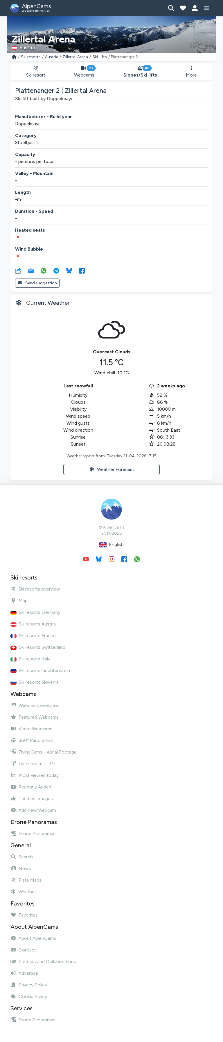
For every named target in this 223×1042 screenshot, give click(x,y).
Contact (23, 950)
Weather (23, 891)
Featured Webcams (34, 717)
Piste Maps (26, 880)
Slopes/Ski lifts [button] (140, 72)
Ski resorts (31, 56)
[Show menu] (207, 8)
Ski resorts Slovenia (34, 682)
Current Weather (48, 302)
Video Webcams (31, 728)
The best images (31, 798)
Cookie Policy (28, 996)
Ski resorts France (33, 635)
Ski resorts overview (35, 589)
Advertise (24, 973)
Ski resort (35, 72)
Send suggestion (37, 283)
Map (19, 600)
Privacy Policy (28, 985)
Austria (51, 56)
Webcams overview (34, 705)
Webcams (84, 72)
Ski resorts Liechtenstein (40, 670)
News (20, 868)
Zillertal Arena (75, 56)
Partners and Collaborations (43, 961)
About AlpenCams (33, 938)
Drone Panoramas (32, 833)
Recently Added (30, 787)
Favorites (24, 915)
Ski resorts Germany (35, 612)
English (111, 544)
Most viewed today (34, 775)
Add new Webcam (33, 810)
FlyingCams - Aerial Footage (43, 752)
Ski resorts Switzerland (37, 647)
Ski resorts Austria (33, 624)
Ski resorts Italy (30, 659)
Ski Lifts (99, 56)
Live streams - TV (32, 763)
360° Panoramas (31, 740)
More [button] (191, 72)
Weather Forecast (111, 469)
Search (21, 857)
